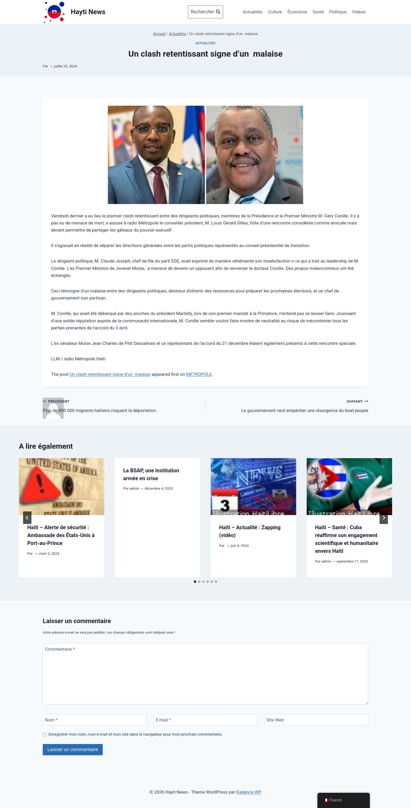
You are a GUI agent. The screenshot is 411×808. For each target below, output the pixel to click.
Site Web (275, 720)
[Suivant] (384, 517)
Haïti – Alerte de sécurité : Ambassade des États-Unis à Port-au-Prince (61, 535)
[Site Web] (316, 719)
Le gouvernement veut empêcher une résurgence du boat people (289, 405)
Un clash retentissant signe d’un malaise (110, 374)
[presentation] (61, 486)
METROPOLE (199, 374)
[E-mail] (206, 719)
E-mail (163, 720)
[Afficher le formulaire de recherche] (205, 12)
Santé (318, 11)
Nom (51, 720)
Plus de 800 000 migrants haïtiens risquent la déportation (122, 405)
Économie (297, 11)
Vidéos (359, 11)
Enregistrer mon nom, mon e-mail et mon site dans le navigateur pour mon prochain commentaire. (135, 734)
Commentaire (60, 649)
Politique (338, 11)
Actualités (253, 11)
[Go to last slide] (27, 517)
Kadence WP (249, 792)
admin (134, 488)
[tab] (195, 581)
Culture (275, 11)
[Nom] (95, 719)
